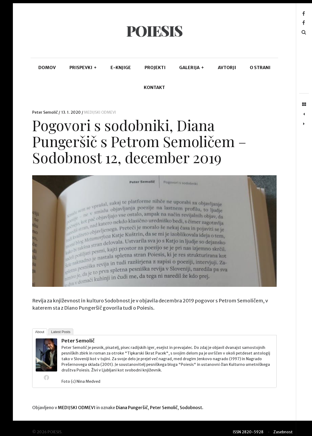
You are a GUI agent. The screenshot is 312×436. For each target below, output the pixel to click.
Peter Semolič (45, 112)
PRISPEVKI (83, 67)
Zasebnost (283, 432)
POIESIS (154, 30)
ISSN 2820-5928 (248, 432)
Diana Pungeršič (132, 407)
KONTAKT (154, 87)
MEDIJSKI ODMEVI (100, 112)
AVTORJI (227, 67)
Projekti (155, 67)
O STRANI (260, 67)
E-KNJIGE (121, 67)
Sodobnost (191, 407)
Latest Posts (61, 332)
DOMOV (47, 67)
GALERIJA (191, 67)
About (39, 332)
